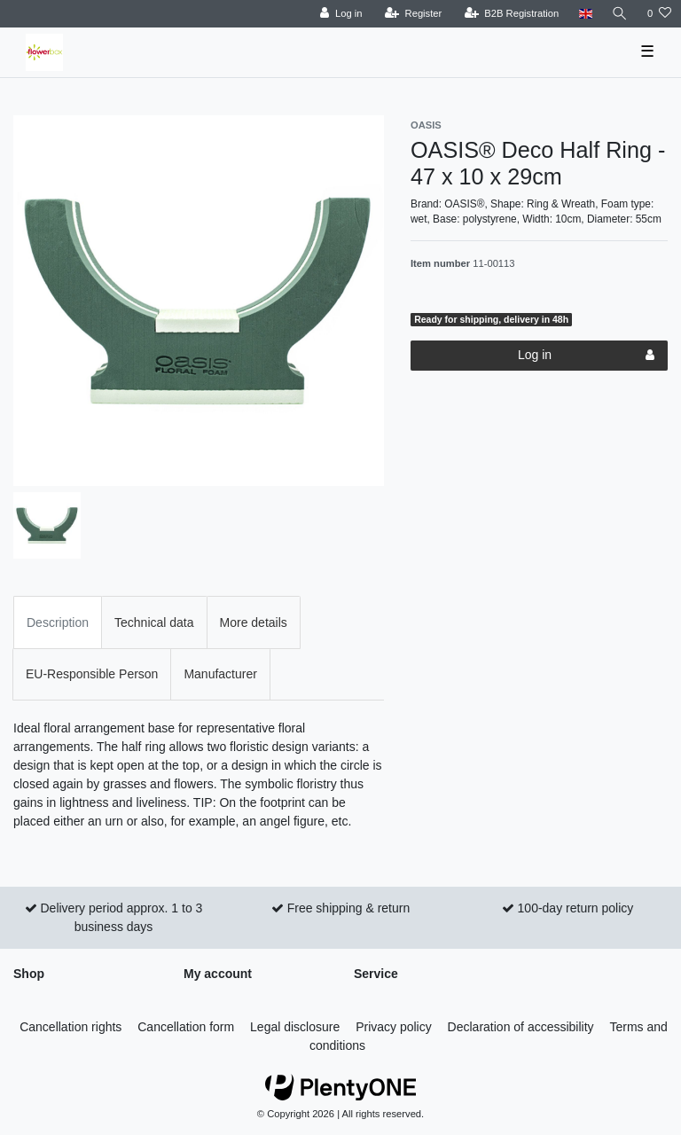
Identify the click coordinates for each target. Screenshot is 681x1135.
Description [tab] (58, 622)
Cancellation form (185, 1027)
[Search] (620, 13)
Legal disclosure (295, 1027)
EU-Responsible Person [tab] (92, 674)
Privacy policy (394, 1027)
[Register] (413, 13)
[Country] (584, 13)
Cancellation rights (70, 1027)
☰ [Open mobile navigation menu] (647, 51)
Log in (586, 356)
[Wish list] (659, 13)
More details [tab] (253, 622)
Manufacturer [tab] (220, 674)
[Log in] (341, 13)
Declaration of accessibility (521, 1027)
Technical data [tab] (154, 622)
